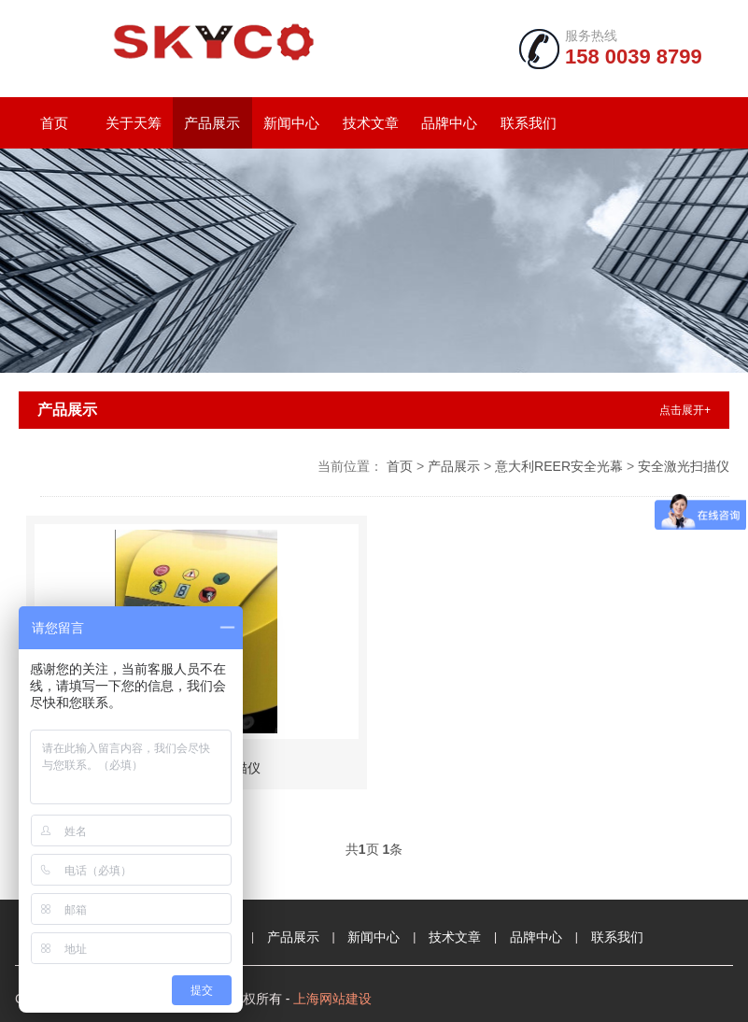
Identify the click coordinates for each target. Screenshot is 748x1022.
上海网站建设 (332, 998)
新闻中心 (291, 123)
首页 (54, 123)
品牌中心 (449, 123)
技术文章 (371, 123)
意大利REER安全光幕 (559, 466)
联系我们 (529, 123)
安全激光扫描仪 (683, 466)
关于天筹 (134, 123)
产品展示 (212, 123)
